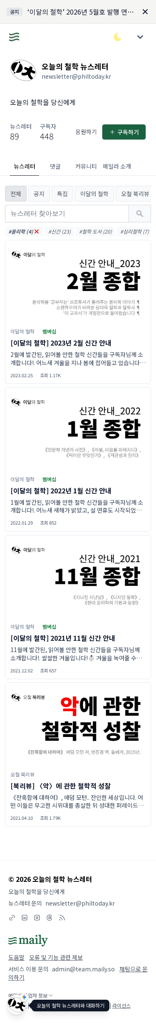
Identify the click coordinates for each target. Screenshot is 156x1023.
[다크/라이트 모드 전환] (118, 37)
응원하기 (86, 131)
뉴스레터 (24, 166)
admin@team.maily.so (83, 969)
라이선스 (121, 1005)
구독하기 (124, 132)
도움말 (16, 957)
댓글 (55, 166)
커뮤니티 (86, 166)
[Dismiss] (145, 11)
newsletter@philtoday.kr (80, 903)
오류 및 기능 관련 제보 (56, 957)
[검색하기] (140, 213)
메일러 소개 (117, 166)
